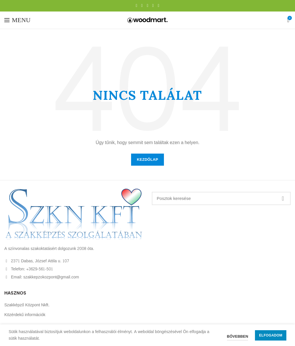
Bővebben (237, 336)
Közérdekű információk (25, 315)
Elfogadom (270, 335)
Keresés (283, 198)
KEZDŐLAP (147, 159)
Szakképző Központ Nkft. (27, 305)
